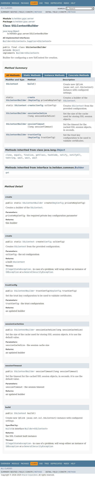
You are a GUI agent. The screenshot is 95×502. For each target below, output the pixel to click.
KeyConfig (34, 100)
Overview (5, 3)
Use (41, 3)
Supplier (32, 41)
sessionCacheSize (37, 113)
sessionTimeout (36, 124)
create (31, 97)
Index (66, 3)
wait (20, 158)
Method (38, 12)
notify (63, 155)
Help (73, 3)
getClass (40, 155)
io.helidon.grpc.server (23, 18)
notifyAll (75, 155)
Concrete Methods (78, 75)
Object (16, 50)
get (7, 172)
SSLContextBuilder (16, 100)
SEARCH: (61, 9)
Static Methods (32, 75)
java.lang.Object (11, 31)
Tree (46, 3)
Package (25, 3)
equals (17, 155)
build (31, 84)
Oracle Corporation (30, 475)
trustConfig (34, 134)
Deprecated (56, 3)
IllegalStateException (18, 269)
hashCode (52, 155)
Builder (7, 41)
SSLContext (18, 41)
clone (9, 155)
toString (10, 158)
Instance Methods (54, 75)
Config (39, 105)
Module (15, 3)
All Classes (6, 8)
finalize (28, 155)
